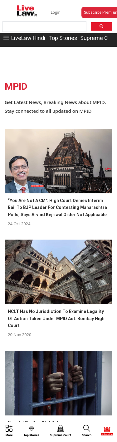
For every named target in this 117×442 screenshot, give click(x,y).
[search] (44, 26)
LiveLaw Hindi (28, 38)
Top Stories (62, 38)
